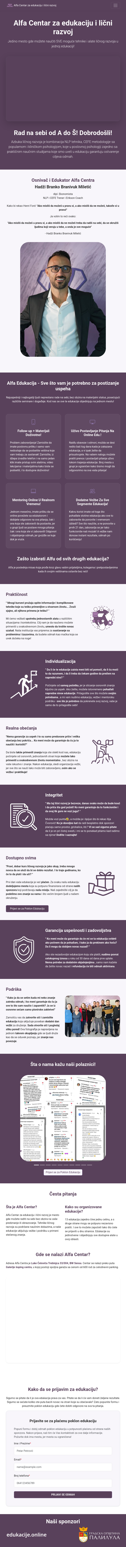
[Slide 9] (83, 1165)
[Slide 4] (54, 1165)
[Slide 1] (36, 1165)
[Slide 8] (77, 1165)
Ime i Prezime (22, 1443)
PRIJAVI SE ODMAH (63, 1494)
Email (18, 1459)
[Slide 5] (60, 1165)
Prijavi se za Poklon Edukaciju (27, 908)
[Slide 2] (42, 1165)
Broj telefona (22, 1475)
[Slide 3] (48, 1165)
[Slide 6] (65, 1165)
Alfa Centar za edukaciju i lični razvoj (31, 5)
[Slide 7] (71, 1165)
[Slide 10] (89, 1165)
